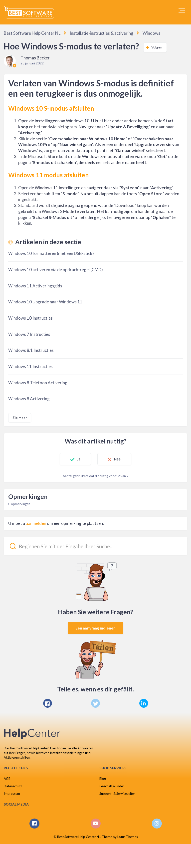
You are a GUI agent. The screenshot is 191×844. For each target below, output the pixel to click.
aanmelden (36, 523)
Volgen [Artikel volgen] (157, 47)
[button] (182, 10)
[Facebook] (47, 703)
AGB (7, 779)
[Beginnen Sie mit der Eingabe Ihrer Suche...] (95, 546)
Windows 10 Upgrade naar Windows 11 (45, 301)
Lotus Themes (127, 837)
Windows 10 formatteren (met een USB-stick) (51, 253)
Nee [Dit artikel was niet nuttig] (117, 459)
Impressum (12, 794)
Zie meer (19, 418)
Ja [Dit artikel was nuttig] (78, 459)
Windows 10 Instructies (30, 318)
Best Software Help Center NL (32, 33)
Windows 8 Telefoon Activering (37, 382)
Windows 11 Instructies (30, 366)
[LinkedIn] (143, 703)
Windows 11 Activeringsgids (35, 285)
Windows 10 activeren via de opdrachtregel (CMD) (55, 269)
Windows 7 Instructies (29, 334)
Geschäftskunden (112, 786)
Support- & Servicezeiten (117, 794)
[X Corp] (95, 703)
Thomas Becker (35, 57)
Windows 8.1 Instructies (31, 350)
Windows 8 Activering (29, 398)
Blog (102, 779)
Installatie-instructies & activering (101, 33)
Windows (151, 33)
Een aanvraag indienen (95, 628)
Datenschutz (13, 786)
